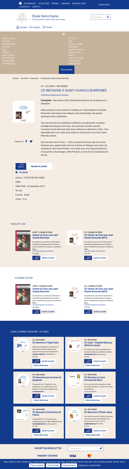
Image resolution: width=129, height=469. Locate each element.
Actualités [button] (43, 3)
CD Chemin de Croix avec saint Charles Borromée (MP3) (98, 236)
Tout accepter (36, 465)
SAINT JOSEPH (8, 55)
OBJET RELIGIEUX (76, 50)
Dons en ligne (79, 3)
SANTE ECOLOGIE (76, 58)
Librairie (65, 3)
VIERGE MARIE (75, 64)
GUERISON (73, 47)
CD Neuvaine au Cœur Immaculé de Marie (94, 378)
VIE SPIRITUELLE (9, 64)
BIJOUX (72, 38)
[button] (14, 111)
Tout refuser (53, 465)
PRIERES (6, 52)
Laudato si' (24, 7)
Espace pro (104, 5)
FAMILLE (6, 47)
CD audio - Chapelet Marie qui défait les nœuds (98, 344)
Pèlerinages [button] (30, 3)
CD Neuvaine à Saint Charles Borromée (55, 78)
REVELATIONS (75, 52)
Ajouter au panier (39, 166)
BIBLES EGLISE (8, 38)
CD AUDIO (6, 41)
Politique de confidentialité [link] (89, 465)
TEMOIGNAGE (75, 61)
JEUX (4, 50)
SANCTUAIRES (8, 58)
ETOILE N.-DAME (76, 44)
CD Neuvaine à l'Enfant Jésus (98, 412)
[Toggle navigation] (64, 34)
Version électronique (40, 365)
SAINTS (72, 55)
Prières (55, 3)
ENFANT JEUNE (8, 44)
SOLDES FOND (8, 61)
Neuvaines (34, 78)
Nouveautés (66, 69)
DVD (70, 41)
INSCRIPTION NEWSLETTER (48, 448)
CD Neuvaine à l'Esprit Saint (45, 342)
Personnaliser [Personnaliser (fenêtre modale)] (69, 465)
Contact (36, 7)
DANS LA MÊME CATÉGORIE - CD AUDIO (30, 331)
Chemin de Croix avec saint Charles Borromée (45, 236)
